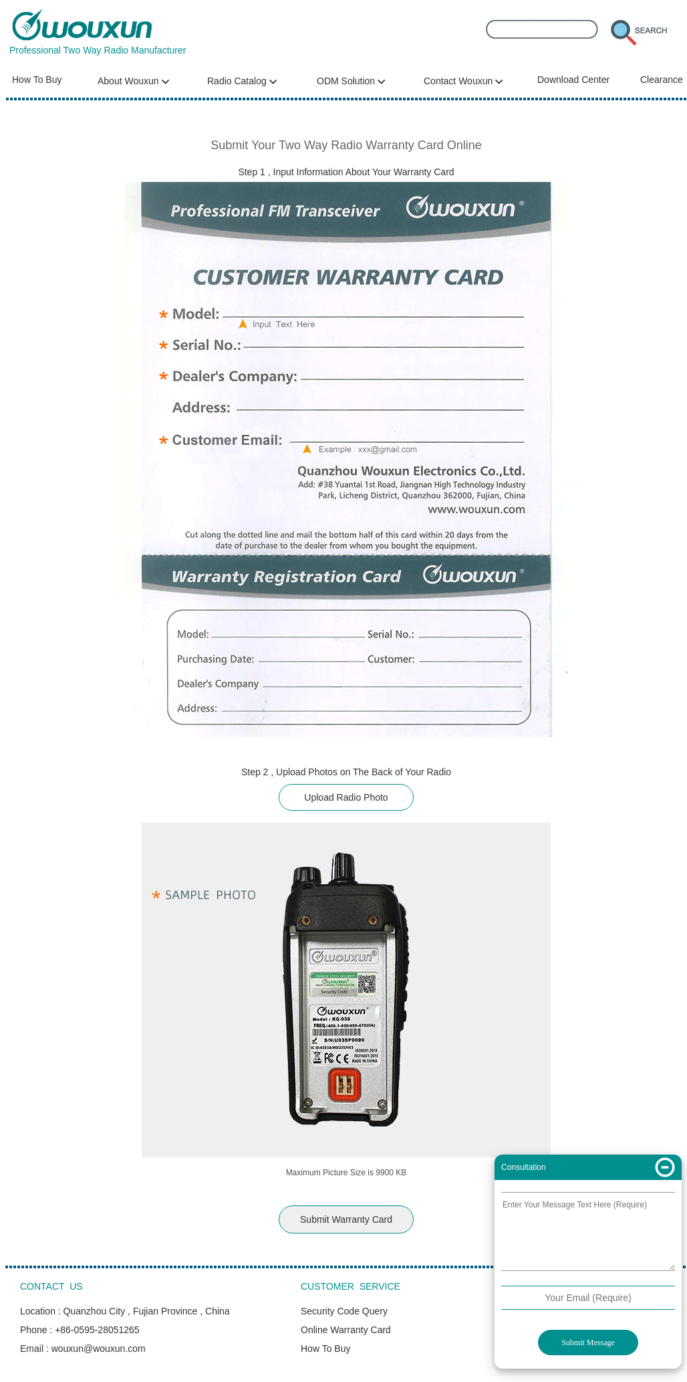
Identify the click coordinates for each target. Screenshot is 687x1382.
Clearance (661, 79)
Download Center (573, 79)
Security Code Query (344, 1311)
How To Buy (36, 79)
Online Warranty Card (346, 1329)
